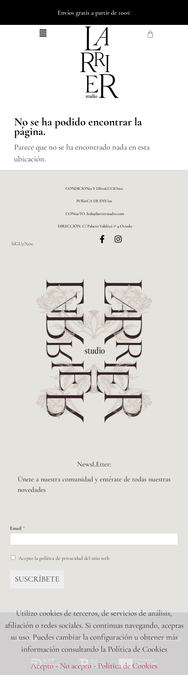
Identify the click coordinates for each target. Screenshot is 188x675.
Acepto (42, 666)
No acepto (75, 666)
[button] (43, 34)
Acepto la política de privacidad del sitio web (64, 558)
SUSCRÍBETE (37, 579)
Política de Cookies (127, 666)
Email (17, 528)
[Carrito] (150, 34)
